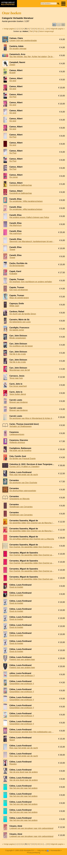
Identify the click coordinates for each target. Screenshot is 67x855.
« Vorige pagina (8, 29)
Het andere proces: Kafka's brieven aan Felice (29, 217)
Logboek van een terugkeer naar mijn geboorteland (31, 828)
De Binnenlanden (16, 266)
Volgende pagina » (57, 29)
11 (42, 29)
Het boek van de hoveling (20, 450)
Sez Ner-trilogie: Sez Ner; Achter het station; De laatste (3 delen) (37, 57)
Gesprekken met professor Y (21, 684)
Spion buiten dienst (17, 394)
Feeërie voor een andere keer (22, 659)
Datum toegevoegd (46, 31)
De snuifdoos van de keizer (21, 346)
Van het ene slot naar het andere (23, 788)
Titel (31, 31)
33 (48, 29)
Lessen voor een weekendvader (23, 40)
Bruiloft (12, 73)
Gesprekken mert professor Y (22, 676)
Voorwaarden (55, 850)
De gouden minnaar (17, 49)
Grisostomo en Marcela (19, 499)
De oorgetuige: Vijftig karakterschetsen (26, 201)
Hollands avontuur (17, 442)
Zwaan (12, 65)
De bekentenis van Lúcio (20, 322)
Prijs (35, 31)
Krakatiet (13, 274)
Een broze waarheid (18, 386)
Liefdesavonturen (16, 434)
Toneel (12, 249)
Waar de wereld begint (19, 298)
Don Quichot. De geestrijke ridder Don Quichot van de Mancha (36, 547)
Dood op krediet (16, 587)
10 (38, 29)
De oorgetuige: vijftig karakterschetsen (25, 209)
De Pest (12, 97)
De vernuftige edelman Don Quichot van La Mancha (31, 539)
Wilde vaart (14, 306)
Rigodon (13, 764)
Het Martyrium (15, 225)
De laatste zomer (16, 330)
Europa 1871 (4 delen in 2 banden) (24, 467)
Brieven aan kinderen (18, 402)
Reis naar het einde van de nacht (23, 475)
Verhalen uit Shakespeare (20, 426)
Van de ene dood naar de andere (23, 772)
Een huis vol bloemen (18, 290)
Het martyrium (15, 233)
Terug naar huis (16, 378)
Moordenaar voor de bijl (19, 370)
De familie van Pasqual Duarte (22, 458)
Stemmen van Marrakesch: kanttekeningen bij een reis (32, 241)
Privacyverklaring (33, 853)
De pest (12, 81)
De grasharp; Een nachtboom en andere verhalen (30, 282)
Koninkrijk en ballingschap (20, 185)
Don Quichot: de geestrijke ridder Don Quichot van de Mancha (36, 579)
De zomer (13, 177)
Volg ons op (43, 850)
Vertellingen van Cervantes (21, 507)
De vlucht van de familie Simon (22, 314)
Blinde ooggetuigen (17, 338)
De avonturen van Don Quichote (23, 483)
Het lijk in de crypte (17, 354)
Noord (12, 740)
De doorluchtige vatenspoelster (22, 491)
